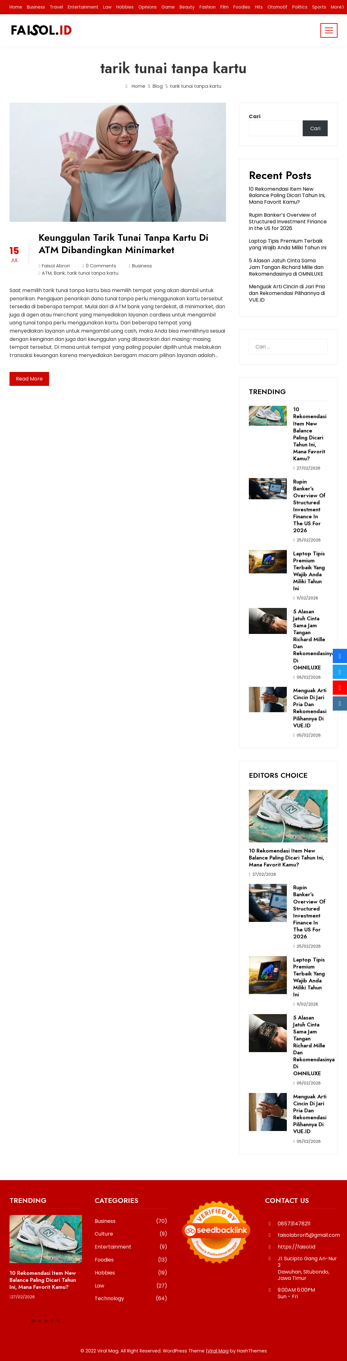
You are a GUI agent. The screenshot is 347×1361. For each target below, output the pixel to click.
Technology (131, 1298)
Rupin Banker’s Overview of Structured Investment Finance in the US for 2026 (288, 221)
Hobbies (125, 7)
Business (36, 7)
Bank (59, 273)
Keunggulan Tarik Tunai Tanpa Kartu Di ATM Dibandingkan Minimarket (124, 244)
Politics (299, 7)
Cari (255, 116)
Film (224, 7)
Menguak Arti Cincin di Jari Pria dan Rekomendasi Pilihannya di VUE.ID (287, 293)
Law (107, 7)
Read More (29, 378)
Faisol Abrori (54, 266)
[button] (33, 1321)
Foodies (241, 7)
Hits (259, 7)
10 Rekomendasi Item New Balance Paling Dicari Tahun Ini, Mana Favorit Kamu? (287, 195)
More (336, 7)
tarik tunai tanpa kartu (92, 273)
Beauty (187, 7)
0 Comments (99, 266)
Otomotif (277, 7)
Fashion (207, 7)
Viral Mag (218, 1351)
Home (15, 7)
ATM (47, 273)
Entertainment (83, 7)
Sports (319, 7)
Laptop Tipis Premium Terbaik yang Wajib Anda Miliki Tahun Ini (287, 244)
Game (168, 7)
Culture (131, 1234)
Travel (56, 7)
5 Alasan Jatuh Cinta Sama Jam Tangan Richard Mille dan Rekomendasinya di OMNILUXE (286, 267)
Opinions (147, 7)
